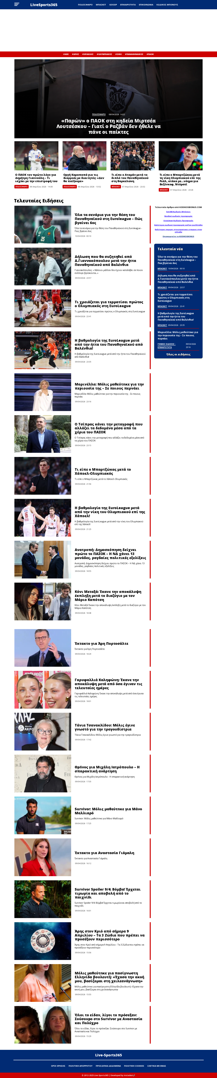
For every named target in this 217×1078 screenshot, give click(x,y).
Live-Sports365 (108, 1055)
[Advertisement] (108, 30)
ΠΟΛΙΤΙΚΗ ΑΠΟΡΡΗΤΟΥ (80, 1065)
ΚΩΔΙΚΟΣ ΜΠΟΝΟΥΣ (167, 4)
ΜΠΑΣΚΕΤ (101, 4)
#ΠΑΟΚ (150, 54)
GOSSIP (113, 4)
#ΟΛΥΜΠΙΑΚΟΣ (104, 54)
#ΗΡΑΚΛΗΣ (87, 54)
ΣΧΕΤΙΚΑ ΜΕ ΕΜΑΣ (156, 1065)
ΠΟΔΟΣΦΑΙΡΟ (85, 4)
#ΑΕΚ (66, 54)
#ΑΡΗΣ (75, 54)
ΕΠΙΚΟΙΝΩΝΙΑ (146, 4)
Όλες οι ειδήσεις (178, 354)
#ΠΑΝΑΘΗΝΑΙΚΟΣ (134, 54)
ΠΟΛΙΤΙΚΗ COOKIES (134, 1065)
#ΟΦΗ (118, 54)
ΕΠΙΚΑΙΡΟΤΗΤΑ (128, 4)
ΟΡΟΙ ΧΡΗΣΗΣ (58, 1065)
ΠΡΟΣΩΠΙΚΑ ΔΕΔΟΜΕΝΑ (108, 1065)
